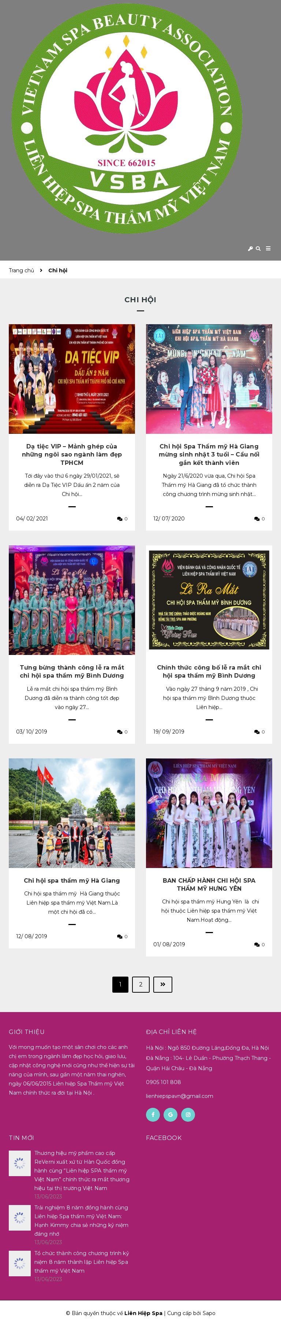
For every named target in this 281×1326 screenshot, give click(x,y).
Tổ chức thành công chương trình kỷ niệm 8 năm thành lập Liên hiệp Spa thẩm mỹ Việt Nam (81, 1262)
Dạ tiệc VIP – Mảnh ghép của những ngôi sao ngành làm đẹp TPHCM (72, 454)
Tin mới (21, 1137)
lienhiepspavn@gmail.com (179, 1096)
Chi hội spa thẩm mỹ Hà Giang (72, 880)
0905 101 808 (163, 1082)
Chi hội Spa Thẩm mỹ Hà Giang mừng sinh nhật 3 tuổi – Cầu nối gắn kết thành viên (209, 454)
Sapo (209, 1313)
